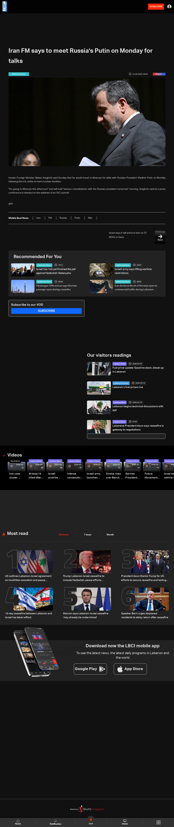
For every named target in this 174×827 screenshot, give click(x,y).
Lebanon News (119, 364)
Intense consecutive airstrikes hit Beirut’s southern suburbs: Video (74, 476)
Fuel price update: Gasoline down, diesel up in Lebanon (137, 370)
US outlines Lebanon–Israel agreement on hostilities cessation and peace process (28, 578)
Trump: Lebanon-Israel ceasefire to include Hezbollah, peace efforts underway (86, 578)
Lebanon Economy (121, 383)
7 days (87, 534)
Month (110, 534)
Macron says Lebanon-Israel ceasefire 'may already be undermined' (84, 615)
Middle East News (44, 265)
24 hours (64, 534)
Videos (14, 455)
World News (15, 461)
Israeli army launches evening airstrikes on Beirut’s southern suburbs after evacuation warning (94, 476)
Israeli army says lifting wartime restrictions (139, 269)
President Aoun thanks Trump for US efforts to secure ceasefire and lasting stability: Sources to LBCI (142, 578)
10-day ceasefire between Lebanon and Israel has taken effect (27, 615)
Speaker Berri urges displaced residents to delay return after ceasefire (145, 615)
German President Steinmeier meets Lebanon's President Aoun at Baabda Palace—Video (131, 476)
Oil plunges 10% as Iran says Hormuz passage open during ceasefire (56, 288)
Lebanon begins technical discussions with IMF (138, 406)
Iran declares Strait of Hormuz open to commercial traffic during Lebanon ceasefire (136, 288)
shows (125, 822)
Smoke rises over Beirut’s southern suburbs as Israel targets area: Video (113, 476)
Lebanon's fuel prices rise (126, 387)
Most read (17, 533)
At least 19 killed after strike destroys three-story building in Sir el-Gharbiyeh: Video (36, 476)
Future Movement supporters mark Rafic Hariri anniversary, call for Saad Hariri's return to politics (152, 476)
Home (18, 822)
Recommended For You (38, 257)
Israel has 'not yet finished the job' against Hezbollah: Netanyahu (59, 271)
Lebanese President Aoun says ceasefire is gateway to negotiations (136, 428)
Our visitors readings (109, 355)
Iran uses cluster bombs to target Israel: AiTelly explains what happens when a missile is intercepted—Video (17, 476)
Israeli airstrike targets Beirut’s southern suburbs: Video (53, 476)
